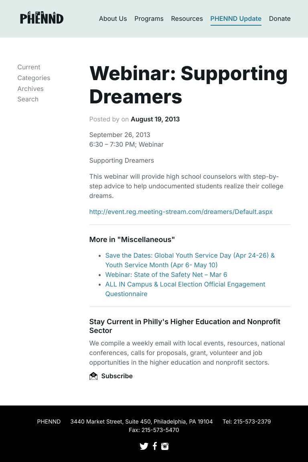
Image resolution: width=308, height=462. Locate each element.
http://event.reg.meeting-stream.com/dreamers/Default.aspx (181, 212)
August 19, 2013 (155, 119)
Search (27, 99)
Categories (33, 78)
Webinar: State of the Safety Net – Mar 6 (166, 274)
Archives (30, 89)
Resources (187, 18)
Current (28, 67)
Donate (280, 18)
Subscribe (111, 376)
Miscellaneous (146, 240)
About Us (113, 18)
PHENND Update (236, 18)
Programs (149, 18)
